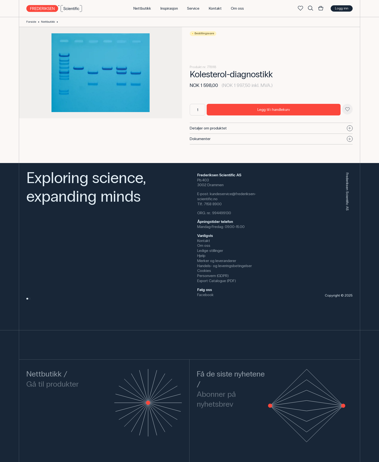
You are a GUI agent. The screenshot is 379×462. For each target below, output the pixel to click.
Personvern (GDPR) (213, 275)
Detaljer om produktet (271, 128)
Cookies (204, 270)
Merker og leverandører (216, 260)
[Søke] (311, 8)
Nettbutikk (48, 21)
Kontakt (203, 240)
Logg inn (341, 8)
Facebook (205, 294)
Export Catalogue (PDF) (216, 280)
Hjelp (201, 255)
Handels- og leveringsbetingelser (224, 265)
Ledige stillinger (210, 250)
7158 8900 (213, 204)
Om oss (203, 245)
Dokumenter (271, 139)
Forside (31, 21)
